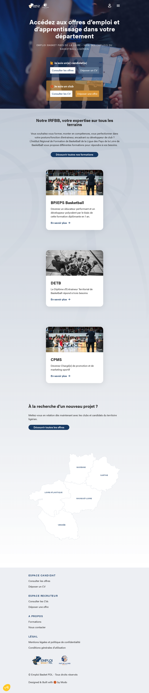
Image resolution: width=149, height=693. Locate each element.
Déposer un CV (88, 70)
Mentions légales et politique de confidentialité (54, 642)
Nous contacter (37, 627)
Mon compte (109, 5)
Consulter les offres (63, 70)
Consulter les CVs (38, 601)
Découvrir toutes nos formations (74, 154)
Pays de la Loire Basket (45, 5)
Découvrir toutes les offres (49, 427)
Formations (34, 621)
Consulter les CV (61, 93)
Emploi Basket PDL (34, 5)
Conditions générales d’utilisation (47, 647)
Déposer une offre (87, 93)
